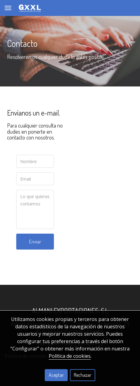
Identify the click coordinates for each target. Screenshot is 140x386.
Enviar (35, 242)
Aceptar (56, 375)
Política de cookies (70, 356)
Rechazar (82, 375)
